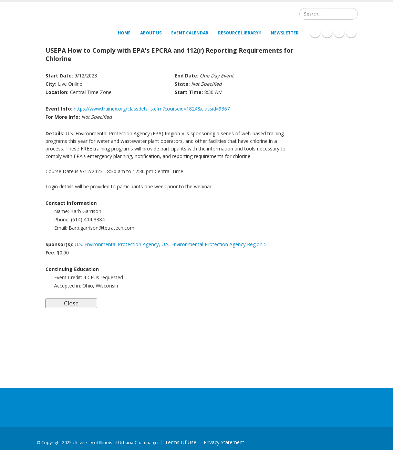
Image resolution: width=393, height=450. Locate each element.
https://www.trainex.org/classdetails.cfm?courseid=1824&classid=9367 (152, 108)
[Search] (328, 14)
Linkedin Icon (327, 32)
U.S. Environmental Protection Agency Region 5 (214, 244)
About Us (151, 33)
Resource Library (239, 33)
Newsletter (285, 33)
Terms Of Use (180, 442)
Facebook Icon (315, 32)
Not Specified (96, 117)
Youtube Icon (351, 32)
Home (124, 33)
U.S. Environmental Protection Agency (117, 244)
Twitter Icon (339, 32)
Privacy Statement (224, 442)
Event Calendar (189, 33)
